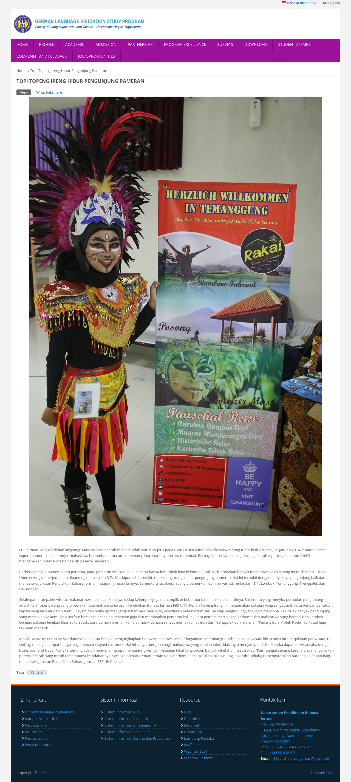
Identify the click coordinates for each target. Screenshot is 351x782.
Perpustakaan (36, 738)
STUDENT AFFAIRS (294, 44)
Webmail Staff (195, 751)
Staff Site (191, 744)
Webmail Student (198, 757)
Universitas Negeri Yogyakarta (50, 712)
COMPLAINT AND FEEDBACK (41, 56)
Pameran (38, 672)
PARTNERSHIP (140, 44)
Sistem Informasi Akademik (127, 718)
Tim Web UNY (322, 772)
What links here (49, 92)
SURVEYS (225, 44)
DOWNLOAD (256, 44)
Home (21, 70)
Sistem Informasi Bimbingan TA (130, 725)
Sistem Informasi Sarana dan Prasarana (137, 738)
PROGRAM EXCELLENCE (185, 44)
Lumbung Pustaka (199, 738)
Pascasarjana (36, 725)
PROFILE (46, 44)
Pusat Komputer (38, 744)
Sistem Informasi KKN (122, 712)
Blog (187, 712)
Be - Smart (33, 731)
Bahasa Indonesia (299, 2)
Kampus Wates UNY (41, 718)
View (25, 92)
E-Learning (193, 731)
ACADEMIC (74, 44)
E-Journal (191, 725)
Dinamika (192, 718)
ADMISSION (106, 44)
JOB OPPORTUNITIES (96, 56)
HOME (22, 44)
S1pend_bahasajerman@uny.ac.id (301, 758)
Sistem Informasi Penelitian (127, 731)
